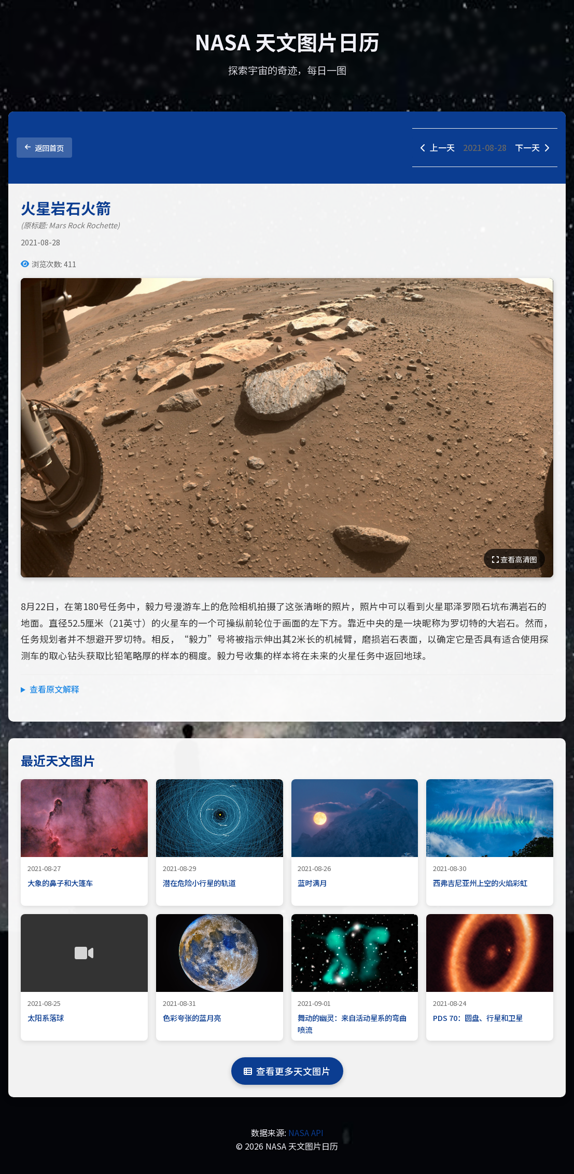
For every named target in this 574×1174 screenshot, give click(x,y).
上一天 (438, 147)
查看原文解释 (54, 689)
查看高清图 (514, 559)
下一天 (532, 147)
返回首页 (44, 147)
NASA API (306, 1132)
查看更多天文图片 (287, 1071)
